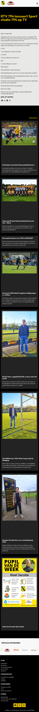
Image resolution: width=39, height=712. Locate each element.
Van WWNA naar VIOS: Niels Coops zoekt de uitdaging (17, 459)
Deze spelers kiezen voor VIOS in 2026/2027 (17, 238)
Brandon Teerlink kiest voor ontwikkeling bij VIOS (17, 541)
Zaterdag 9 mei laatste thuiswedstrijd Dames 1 (18, 165)
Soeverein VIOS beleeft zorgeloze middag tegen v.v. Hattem (19, 294)
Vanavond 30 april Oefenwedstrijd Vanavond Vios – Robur (18, 222)
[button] (2, 100)
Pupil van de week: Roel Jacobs (13, 627)
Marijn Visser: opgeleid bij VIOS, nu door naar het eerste (19, 377)
